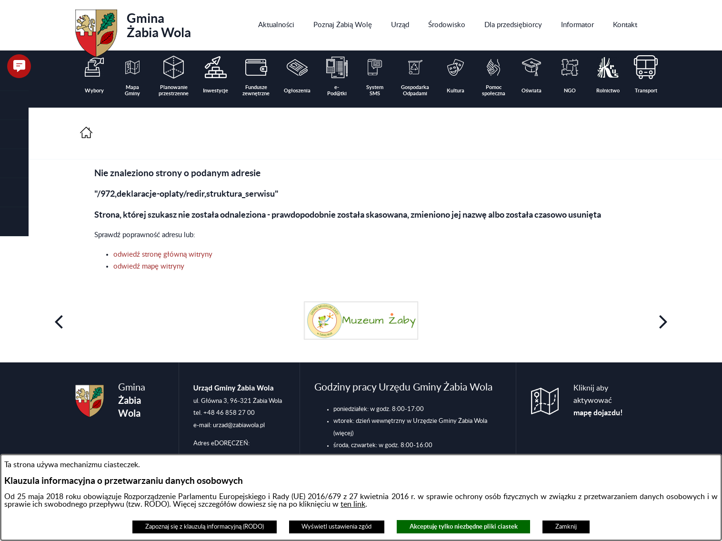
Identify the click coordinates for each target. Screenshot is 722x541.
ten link (353, 504)
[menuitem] (276, 25)
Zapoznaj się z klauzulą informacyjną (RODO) (204, 526)
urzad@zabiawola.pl (239, 425)
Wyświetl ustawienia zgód (336, 526)
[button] (14, 134)
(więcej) (343, 433)
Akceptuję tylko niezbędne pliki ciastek (464, 526)
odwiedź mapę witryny (148, 266)
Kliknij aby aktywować (598, 400)
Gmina (133, 30)
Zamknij (566, 526)
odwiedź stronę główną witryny (162, 254)
